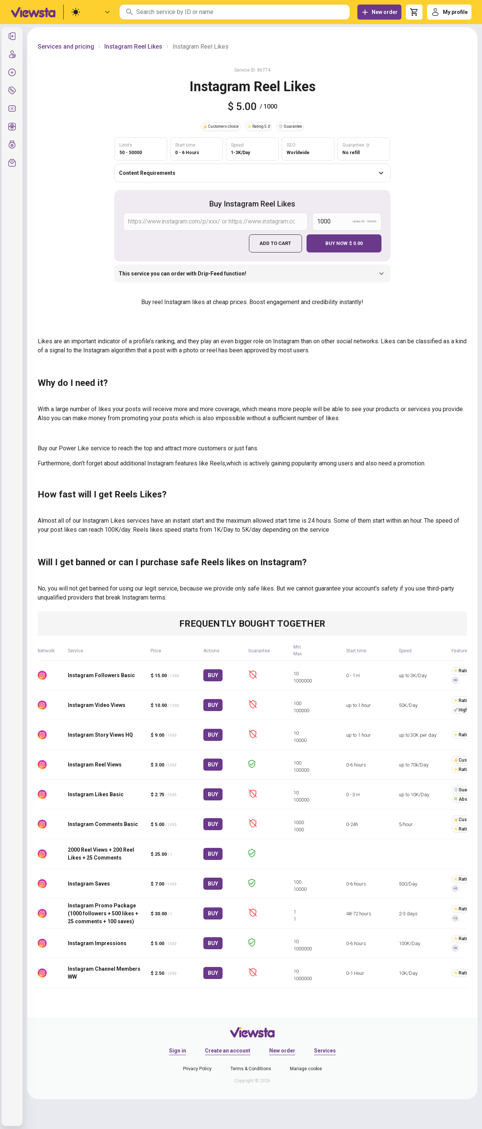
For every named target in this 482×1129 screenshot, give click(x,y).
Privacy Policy (197, 1068)
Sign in (177, 1050)
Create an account (227, 1050)
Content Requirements (252, 172)
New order (282, 1050)
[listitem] (12, 36)
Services (325, 1050)
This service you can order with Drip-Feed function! (252, 273)
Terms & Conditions (250, 1068)
